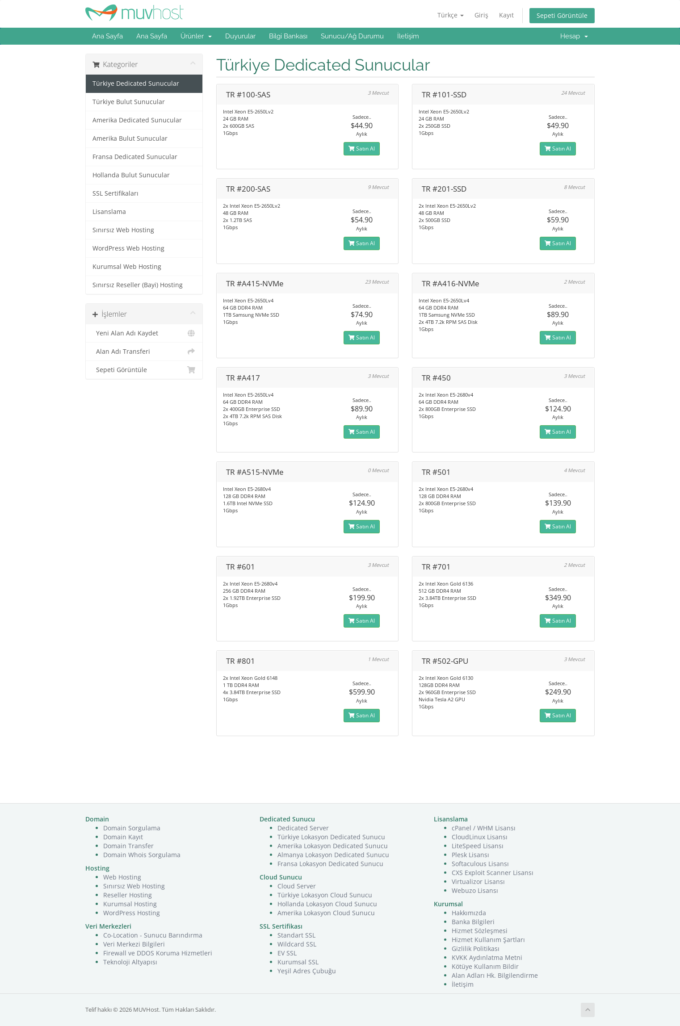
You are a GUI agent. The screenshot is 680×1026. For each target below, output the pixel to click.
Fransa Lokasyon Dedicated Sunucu (330, 863)
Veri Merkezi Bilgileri (134, 944)
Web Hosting (122, 877)
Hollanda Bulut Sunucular (131, 175)
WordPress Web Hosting (128, 248)
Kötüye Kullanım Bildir (485, 966)
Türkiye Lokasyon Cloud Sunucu (324, 895)
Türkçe (450, 15)
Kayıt (506, 15)
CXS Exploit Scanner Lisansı (492, 872)
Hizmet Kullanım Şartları (488, 939)
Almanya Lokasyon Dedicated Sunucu (333, 854)
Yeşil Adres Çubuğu (306, 971)
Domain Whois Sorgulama (141, 854)
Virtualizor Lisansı (478, 881)
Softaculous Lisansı (480, 863)
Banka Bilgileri (473, 921)
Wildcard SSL (296, 944)
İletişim (408, 36)
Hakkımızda (469, 913)
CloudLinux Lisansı (480, 837)
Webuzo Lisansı (475, 890)
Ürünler (196, 36)
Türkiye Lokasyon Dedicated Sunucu (331, 837)
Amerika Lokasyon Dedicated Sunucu (332, 846)
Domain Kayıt (123, 837)
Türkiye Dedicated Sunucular (135, 84)
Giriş (481, 15)
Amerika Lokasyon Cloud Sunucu (326, 913)
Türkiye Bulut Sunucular (128, 102)
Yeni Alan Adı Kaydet (144, 333)
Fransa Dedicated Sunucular (134, 157)
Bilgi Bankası (288, 36)
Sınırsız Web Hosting (123, 230)
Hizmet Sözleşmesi (480, 930)
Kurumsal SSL (298, 962)
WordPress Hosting (131, 913)
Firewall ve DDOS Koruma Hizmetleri (157, 953)
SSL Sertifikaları (115, 193)
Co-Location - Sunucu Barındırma (152, 935)
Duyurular (240, 36)
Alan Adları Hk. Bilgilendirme (495, 975)
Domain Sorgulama (131, 828)
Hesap (574, 36)
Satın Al (361, 148)
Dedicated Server (303, 828)
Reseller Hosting (127, 895)
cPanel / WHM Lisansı (484, 828)
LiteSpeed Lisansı (478, 846)
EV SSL (287, 953)
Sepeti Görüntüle (562, 15)
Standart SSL (296, 935)
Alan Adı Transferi (144, 351)
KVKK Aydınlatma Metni (487, 957)
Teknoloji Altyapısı (130, 962)
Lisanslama (109, 212)
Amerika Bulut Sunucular (130, 138)
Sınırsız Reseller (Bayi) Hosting (137, 285)
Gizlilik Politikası (476, 948)
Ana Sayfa (107, 36)
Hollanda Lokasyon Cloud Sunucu (327, 904)
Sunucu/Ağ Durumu (352, 36)
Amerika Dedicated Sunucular (137, 120)
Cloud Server (296, 886)
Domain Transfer (128, 846)
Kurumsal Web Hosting (126, 267)
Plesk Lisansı (470, 854)
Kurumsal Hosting (130, 904)
